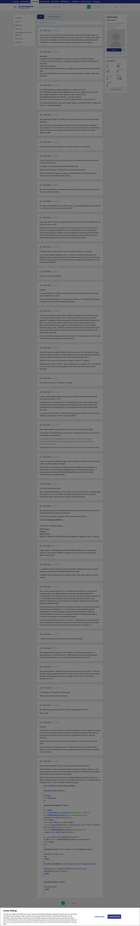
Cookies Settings (99, 919)
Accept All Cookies (114, 919)
